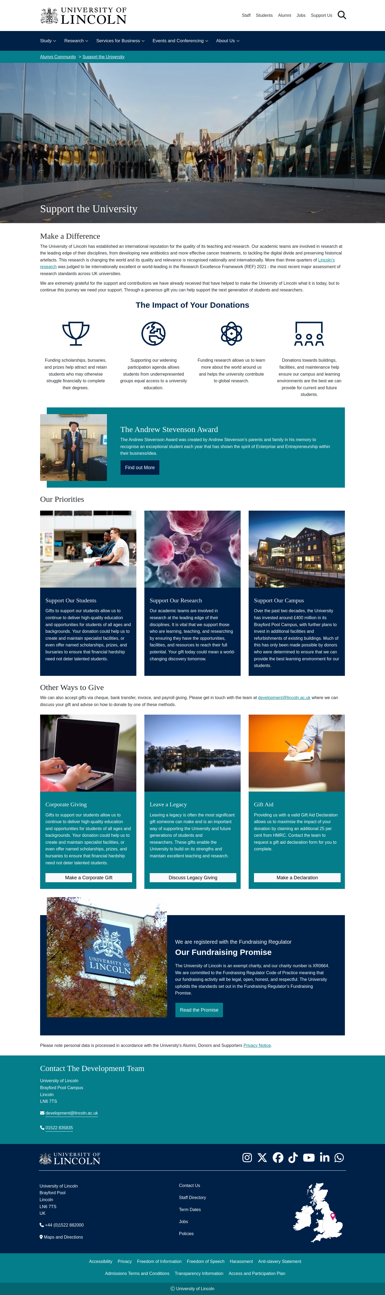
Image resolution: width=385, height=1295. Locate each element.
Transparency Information (199, 1273)
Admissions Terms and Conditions (137, 1273)
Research (74, 40)
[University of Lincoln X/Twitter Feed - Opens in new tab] (262, 1158)
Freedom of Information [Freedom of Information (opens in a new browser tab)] (159, 1261)
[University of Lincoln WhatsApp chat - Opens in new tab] (339, 1158)
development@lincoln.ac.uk (284, 697)
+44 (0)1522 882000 (64, 1225)
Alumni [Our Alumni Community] (284, 15)
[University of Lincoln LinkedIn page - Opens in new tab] (324, 1158)
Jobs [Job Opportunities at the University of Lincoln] (301, 15)
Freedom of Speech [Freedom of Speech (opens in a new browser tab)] (206, 1261)
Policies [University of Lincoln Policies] (186, 1233)
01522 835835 (59, 1128)
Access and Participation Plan (257, 1273)
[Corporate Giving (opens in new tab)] (88, 792)
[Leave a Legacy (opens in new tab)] (192, 789)
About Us (225, 40)
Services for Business (118, 40)
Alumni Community (58, 57)
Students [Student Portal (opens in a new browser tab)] (264, 15)
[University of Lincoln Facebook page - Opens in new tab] (277, 1158)
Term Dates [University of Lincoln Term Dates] (190, 1209)
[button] (342, 15)
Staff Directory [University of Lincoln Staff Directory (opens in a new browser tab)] (192, 1197)
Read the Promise (199, 1010)
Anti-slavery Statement (279, 1261)
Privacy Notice (257, 1045)
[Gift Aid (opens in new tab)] (297, 786)
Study (46, 40)
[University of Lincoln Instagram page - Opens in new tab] (247, 1158)
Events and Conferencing (178, 40)
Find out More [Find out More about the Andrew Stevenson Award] (140, 467)
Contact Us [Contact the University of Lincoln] (189, 1185)
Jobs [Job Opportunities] (183, 1221)
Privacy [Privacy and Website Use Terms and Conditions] (125, 1261)
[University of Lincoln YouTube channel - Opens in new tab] (309, 1158)
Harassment (241, 1261)
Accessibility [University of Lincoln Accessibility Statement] (100, 1261)
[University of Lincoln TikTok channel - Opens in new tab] (293, 1158)
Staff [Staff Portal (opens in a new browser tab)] (246, 15)
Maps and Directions (63, 1237)
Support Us (321, 15)
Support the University (104, 57)
